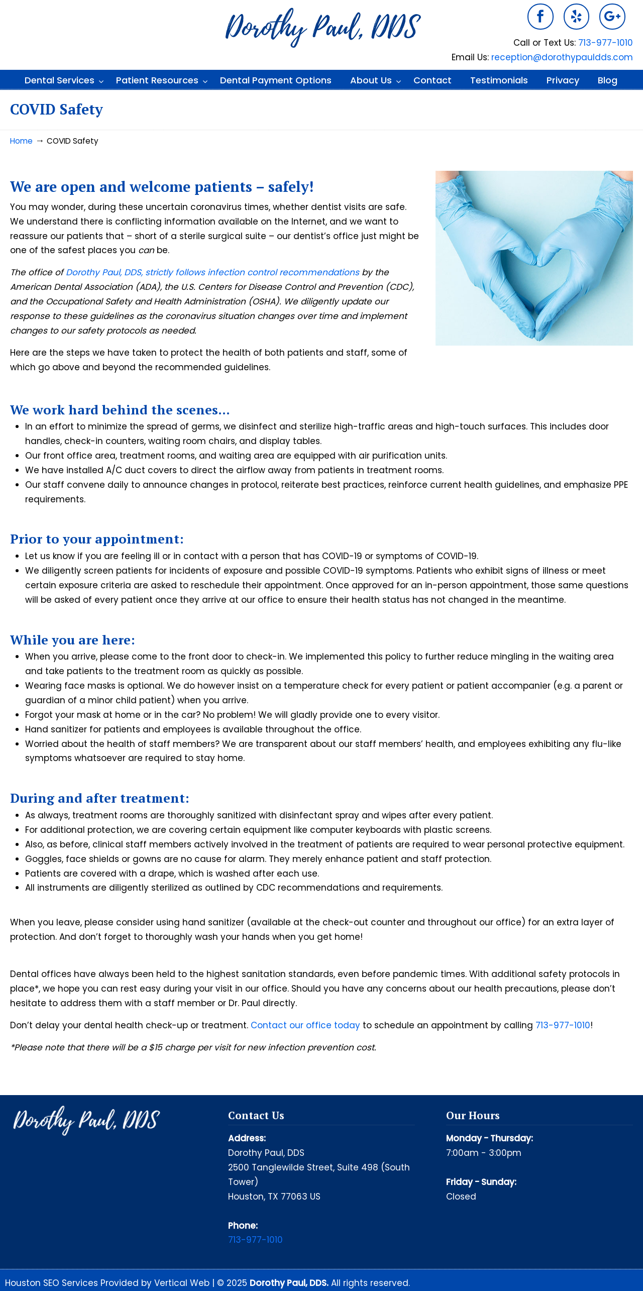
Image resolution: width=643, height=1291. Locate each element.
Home (21, 141)
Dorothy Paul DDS (321, 28)
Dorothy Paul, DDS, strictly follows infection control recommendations (212, 272)
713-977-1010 (605, 43)
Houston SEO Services (52, 1283)
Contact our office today (305, 1025)
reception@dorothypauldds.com (562, 57)
